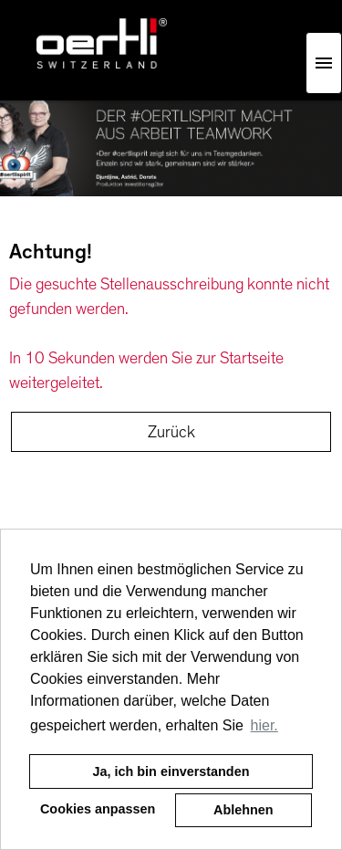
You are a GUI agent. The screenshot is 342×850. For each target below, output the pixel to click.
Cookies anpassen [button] (97, 809)
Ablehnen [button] (243, 810)
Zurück (171, 432)
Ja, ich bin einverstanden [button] (171, 771)
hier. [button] (264, 725)
